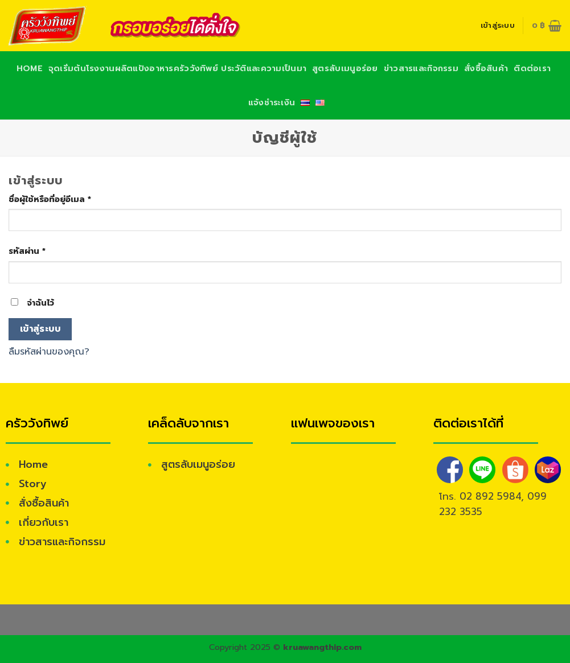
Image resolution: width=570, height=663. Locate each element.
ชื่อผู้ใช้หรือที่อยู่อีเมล (50, 199)
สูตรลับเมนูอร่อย (345, 68)
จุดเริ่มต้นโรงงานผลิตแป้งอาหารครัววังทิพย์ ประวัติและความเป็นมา (177, 68)
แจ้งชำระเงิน (272, 102)
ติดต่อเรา (532, 68)
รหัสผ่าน (27, 251)
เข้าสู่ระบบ (40, 329)
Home (30, 68)
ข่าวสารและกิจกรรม (421, 68)
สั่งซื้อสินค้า (486, 68)
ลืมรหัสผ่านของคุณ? (49, 352)
